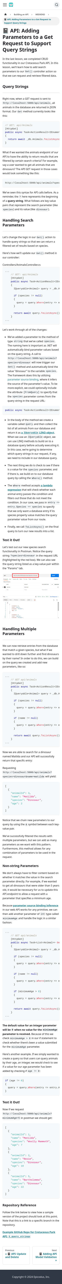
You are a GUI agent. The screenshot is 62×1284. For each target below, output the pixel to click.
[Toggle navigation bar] (5, 4)
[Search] (56, 5)
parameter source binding (23, 379)
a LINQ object (37, 432)
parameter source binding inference (35, 905)
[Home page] (6, 14)
